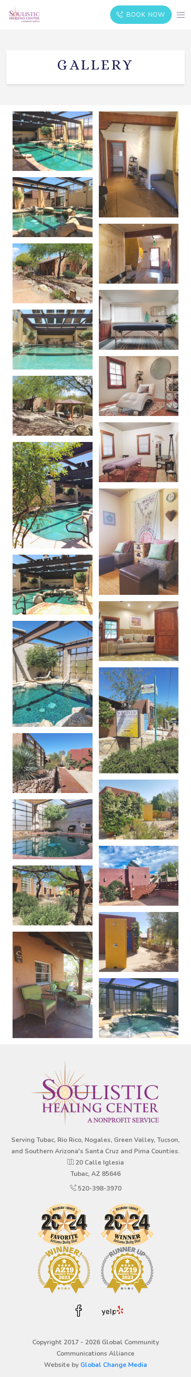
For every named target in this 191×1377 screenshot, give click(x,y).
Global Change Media (113, 1365)
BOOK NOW (141, 14)
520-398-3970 (99, 1188)
